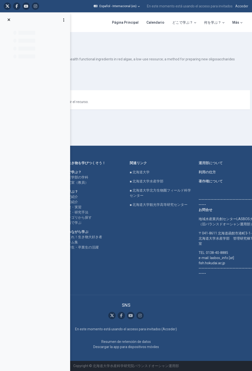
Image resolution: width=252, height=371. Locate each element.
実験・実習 (125, 197)
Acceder (241, 6)
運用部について (220, 147)
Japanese (122, 97)
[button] (117, 6)
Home (71, 147)
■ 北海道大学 (171, 157)
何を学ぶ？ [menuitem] (212, 22)
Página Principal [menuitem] (125, 22)
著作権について (220, 166)
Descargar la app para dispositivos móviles (157, 347)
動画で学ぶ (125, 212)
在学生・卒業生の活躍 (134, 242)
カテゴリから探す (130, 207)
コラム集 (124, 237)
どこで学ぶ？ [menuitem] (182, 22)
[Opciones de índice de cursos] (63, 20)
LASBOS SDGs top (80, 171)
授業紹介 (124, 192)
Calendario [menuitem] (155, 22)
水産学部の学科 (129, 167)
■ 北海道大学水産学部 (178, 166)
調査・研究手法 (129, 202)
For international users (83, 185)
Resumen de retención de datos (157, 342)
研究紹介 (124, 186)
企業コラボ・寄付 (80, 194)
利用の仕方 (216, 157)
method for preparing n (102, 44)
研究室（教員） (129, 172)
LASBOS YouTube (80, 157)
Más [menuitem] (235, 22)
